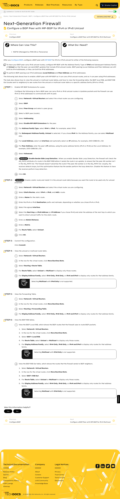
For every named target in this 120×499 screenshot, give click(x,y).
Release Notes (8, 471)
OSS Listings (8, 483)
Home (6, 16)
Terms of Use (60, 477)
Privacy (58, 471)
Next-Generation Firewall (18, 16)
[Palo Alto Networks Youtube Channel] (113, 468)
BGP (30, 16)
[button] (118, 399)
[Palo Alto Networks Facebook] (98, 468)
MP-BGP (48, 60)
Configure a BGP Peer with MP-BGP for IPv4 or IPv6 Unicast (54, 16)
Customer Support (42, 477)
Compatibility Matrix (11, 480)
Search (6, 474)
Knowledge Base (41, 483)
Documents (59, 480)
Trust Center (59, 474)
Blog (5, 477)
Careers (38, 474)
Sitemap (6, 486)
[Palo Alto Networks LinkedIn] (103, 468)
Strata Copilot (109, 5)
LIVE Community (41, 480)
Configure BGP (17, 60)
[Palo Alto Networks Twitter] (108, 468)
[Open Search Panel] (97, 5)
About (37, 471)
